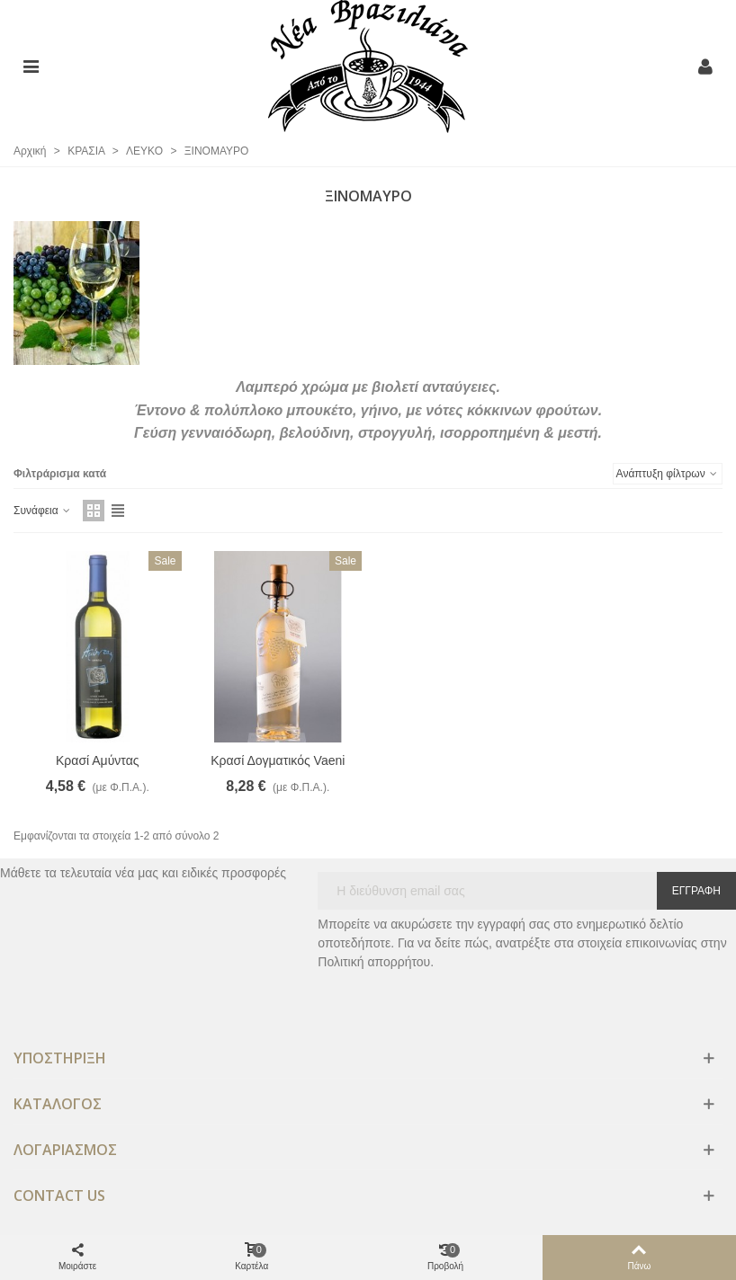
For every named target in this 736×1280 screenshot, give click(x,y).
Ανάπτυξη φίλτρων (667, 473)
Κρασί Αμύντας (97, 760)
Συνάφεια (42, 510)
